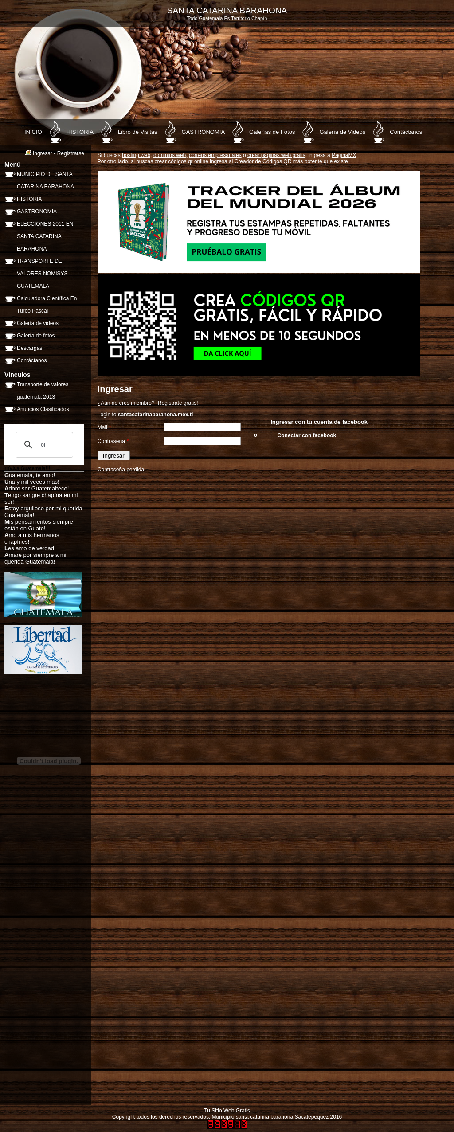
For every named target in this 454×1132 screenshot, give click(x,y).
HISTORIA (80, 132)
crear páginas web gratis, (277, 155)
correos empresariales (215, 155)
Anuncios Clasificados (43, 409)
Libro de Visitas (137, 132)
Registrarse (70, 153)
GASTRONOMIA (203, 132)
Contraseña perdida (121, 469)
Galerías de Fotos (272, 132)
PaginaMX (344, 155)
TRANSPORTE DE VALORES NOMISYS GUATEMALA (42, 273)
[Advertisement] (70, 967)
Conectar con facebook (307, 435)
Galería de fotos (36, 336)
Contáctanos (406, 132)
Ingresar (42, 153)
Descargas (29, 348)
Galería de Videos (342, 132)
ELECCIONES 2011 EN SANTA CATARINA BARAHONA (45, 236)
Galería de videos (38, 323)
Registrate (170, 403)
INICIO (33, 132)
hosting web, (137, 155)
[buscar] (43, 444)
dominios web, (170, 155)
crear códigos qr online (181, 161)
